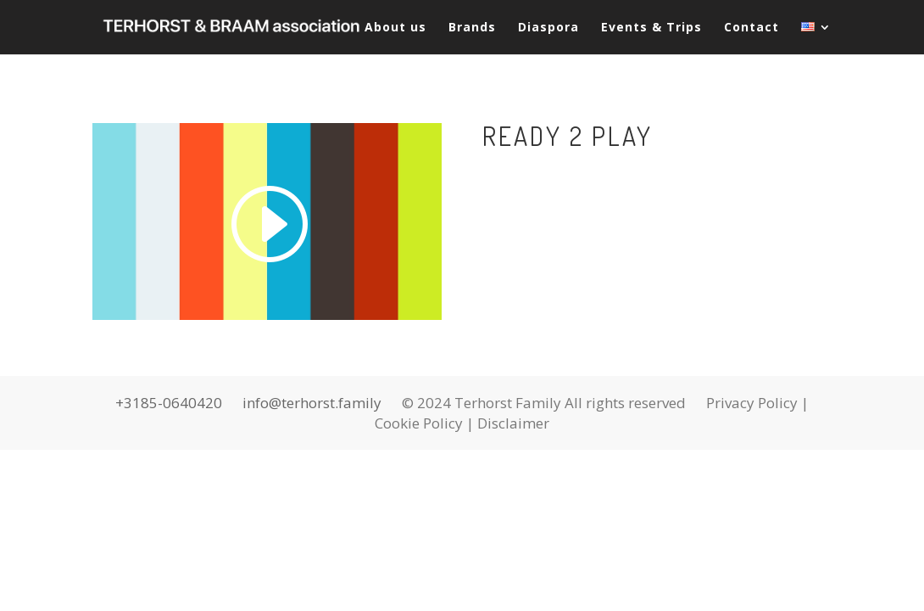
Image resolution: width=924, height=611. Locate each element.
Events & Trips (651, 28)
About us (395, 28)
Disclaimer (513, 423)
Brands (472, 28)
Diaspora (548, 28)
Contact (751, 28)
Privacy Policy (752, 402)
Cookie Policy (419, 423)
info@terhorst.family (311, 402)
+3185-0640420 (168, 402)
